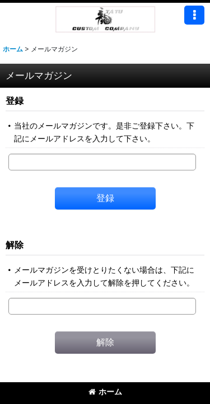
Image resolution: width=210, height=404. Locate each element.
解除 (15, 245)
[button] (194, 15)
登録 (15, 101)
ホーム (105, 391)
